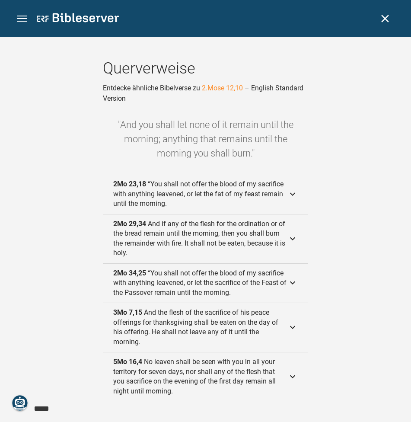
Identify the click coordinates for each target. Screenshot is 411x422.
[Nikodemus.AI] (20, 403)
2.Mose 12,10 (222, 88)
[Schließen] (385, 18)
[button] (22, 19)
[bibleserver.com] (78, 19)
